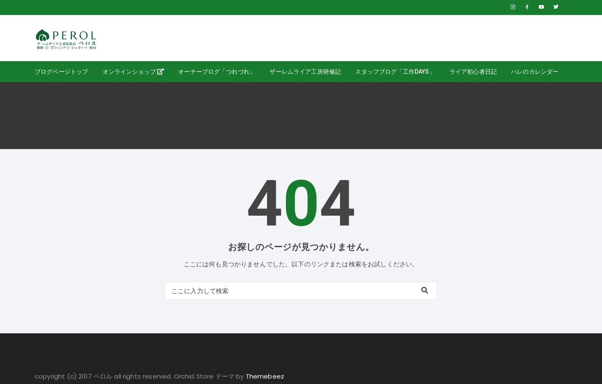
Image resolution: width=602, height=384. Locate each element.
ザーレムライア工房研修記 (305, 71)
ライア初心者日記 (473, 71)
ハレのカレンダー (534, 71)
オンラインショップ (133, 71)
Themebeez (265, 376)
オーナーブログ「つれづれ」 (216, 71)
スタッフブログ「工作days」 (395, 71)
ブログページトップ (61, 71)
